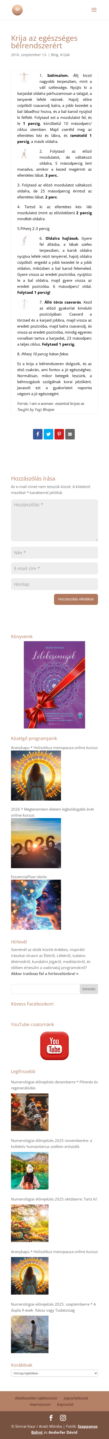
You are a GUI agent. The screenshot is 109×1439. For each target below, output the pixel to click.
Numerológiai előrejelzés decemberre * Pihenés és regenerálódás (54, 1084)
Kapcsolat (65, 1404)
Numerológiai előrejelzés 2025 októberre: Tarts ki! (54, 1199)
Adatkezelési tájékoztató (36, 1398)
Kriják (65, 54)
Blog (54, 54)
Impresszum (40, 1404)
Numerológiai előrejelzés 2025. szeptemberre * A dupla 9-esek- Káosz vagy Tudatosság (53, 1307)
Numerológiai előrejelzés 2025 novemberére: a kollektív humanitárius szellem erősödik (51, 1143)
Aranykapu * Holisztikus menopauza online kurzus (54, 1251)
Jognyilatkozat (76, 1398)
